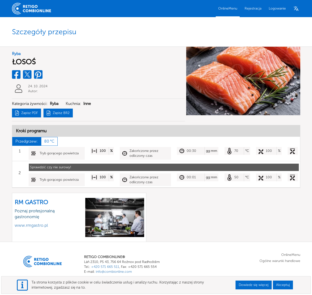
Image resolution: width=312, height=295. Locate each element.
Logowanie (277, 8)
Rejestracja (253, 8)
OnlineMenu (227, 8)
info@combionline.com (114, 272)
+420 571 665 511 (105, 267)
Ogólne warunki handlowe (279, 261)
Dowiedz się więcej (254, 285)
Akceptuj (283, 285)
